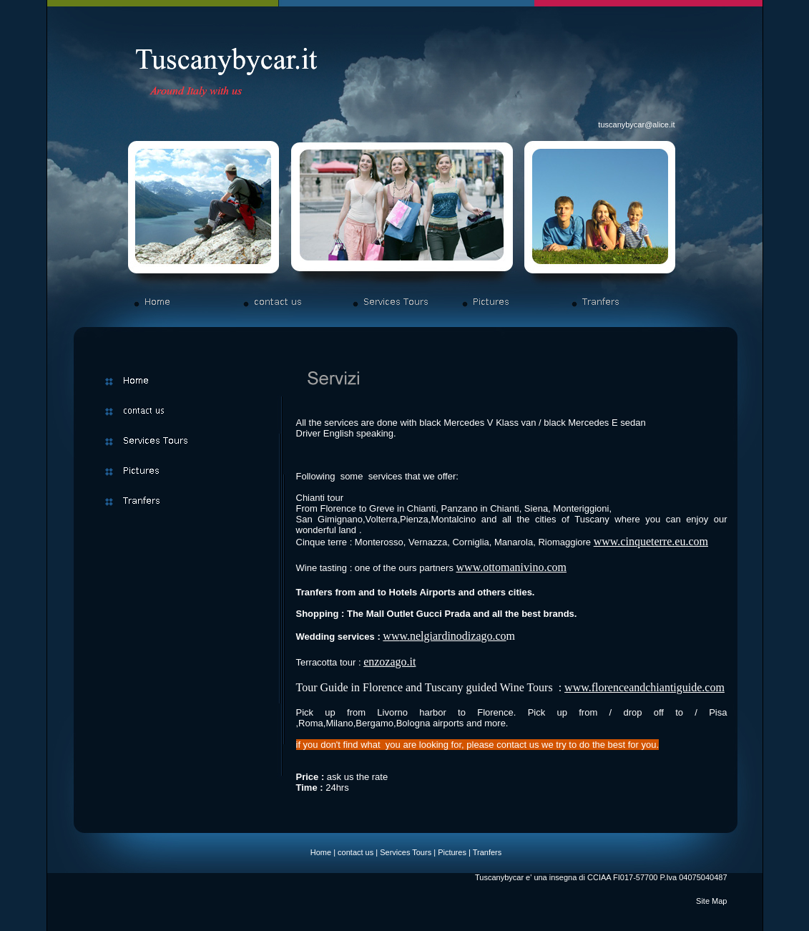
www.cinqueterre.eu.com (651, 541)
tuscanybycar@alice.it (636, 124)
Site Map (711, 901)
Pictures (452, 852)
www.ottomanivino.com (511, 567)
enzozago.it (389, 661)
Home (320, 852)
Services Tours (405, 852)
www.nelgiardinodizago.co (444, 636)
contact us (355, 852)
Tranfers (487, 852)
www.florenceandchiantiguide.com (644, 687)
